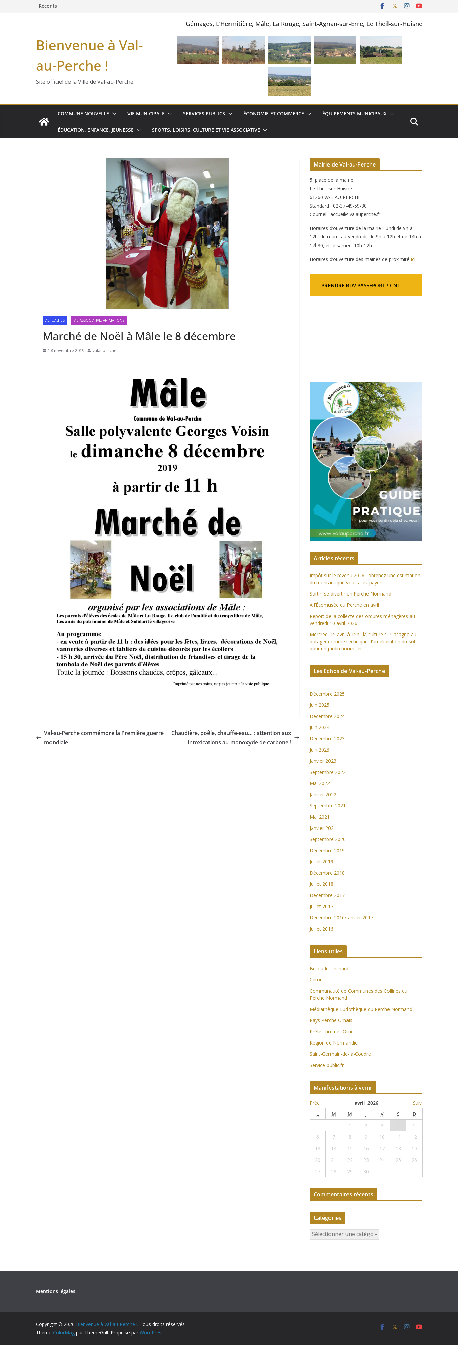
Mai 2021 (320, 817)
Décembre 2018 (328, 873)
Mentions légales (55, 1291)
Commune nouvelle (83, 113)
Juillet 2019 (321, 861)
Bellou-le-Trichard (329, 968)
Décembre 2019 (327, 850)
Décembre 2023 (327, 738)
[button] (112, 113)
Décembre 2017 (327, 895)
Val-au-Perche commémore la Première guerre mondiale (91, 737)
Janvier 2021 (323, 828)
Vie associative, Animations (99, 320)
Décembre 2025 (327, 693)
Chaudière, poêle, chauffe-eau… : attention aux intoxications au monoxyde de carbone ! (237, 737)
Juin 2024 (320, 727)
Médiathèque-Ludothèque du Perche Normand (361, 1009)
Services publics (202, 113)
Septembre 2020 (328, 839)
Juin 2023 (320, 749)
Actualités (55, 320)
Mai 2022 (320, 783)
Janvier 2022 (323, 794)
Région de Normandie (334, 1042)
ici (413, 259)
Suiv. (418, 1102)
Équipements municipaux (352, 113)
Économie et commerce (272, 113)
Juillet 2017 (321, 906)
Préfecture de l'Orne (332, 1031)
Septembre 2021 (328, 805)
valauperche (104, 350)
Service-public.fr (327, 1065)
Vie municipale (145, 113)
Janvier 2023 (323, 761)
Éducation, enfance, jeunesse (95, 129)
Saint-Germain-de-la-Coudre (340, 1054)
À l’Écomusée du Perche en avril (344, 605)
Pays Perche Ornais (331, 1020)
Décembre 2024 (327, 716)
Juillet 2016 (321, 928)
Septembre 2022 (328, 772)
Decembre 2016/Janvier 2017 (341, 917)
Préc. (315, 1102)
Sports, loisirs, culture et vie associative (205, 129)
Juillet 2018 (321, 884)
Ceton (316, 979)
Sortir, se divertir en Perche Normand (350, 593)
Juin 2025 (320, 705)
